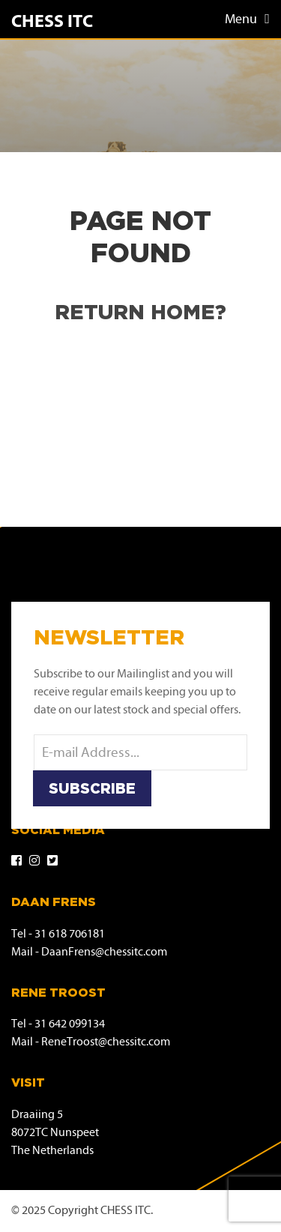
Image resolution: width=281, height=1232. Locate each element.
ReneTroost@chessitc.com (105, 1042)
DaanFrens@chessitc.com (104, 952)
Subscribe (92, 788)
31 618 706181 (69, 934)
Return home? (140, 312)
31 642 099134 (69, 1024)
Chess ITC (52, 21)
